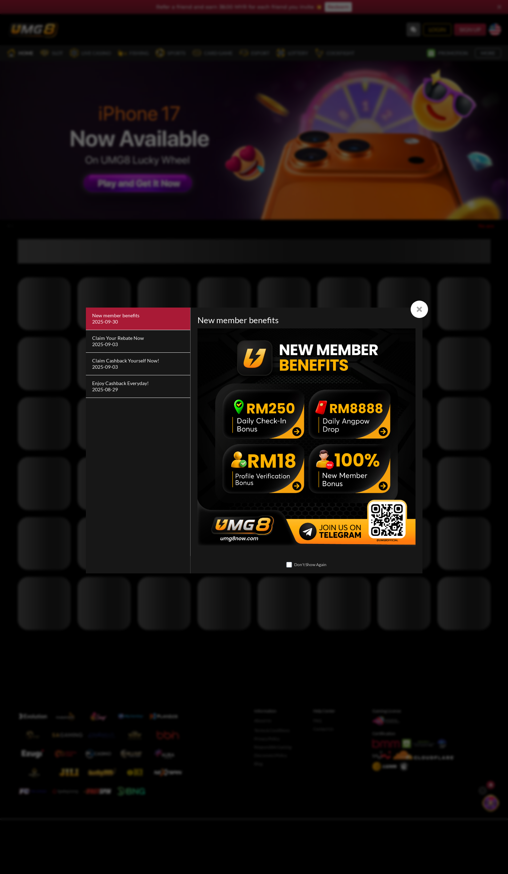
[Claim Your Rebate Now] (138, 341)
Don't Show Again (310, 564)
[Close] (419, 309)
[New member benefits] (138, 319)
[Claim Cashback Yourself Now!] (138, 364)
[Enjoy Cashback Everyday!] (138, 386)
